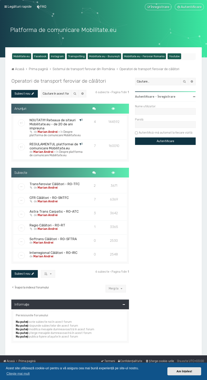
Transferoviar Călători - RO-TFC (55, 184)
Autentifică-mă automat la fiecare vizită (165, 132)
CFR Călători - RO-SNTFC (49, 197)
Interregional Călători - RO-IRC (53, 252)
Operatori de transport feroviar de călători (58, 80)
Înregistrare (166, 96)
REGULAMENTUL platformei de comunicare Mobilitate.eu (54, 146)
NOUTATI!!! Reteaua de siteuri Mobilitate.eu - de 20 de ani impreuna (53, 124)
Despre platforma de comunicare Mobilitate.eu (55, 133)
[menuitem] (41, 6)
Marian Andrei (48, 131)
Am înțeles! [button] (184, 371)
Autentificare (144, 96)
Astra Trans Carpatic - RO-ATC (54, 211)
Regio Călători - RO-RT (47, 225)
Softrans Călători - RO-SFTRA (53, 239)
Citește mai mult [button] (18, 373)
